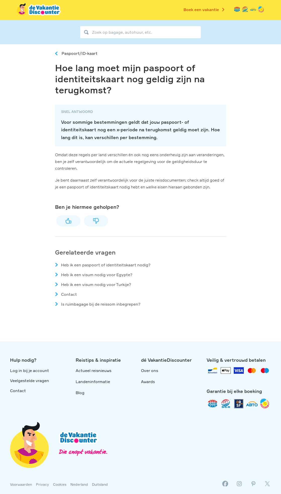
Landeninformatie (93, 381)
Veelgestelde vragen (29, 380)
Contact (69, 294)
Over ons (149, 370)
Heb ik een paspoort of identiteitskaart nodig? (106, 264)
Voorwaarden (21, 484)
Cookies (59, 484)
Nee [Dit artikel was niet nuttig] (96, 220)
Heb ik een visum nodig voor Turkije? (96, 284)
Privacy (42, 484)
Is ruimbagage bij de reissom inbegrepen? (100, 304)
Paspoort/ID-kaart (80, 53)
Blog (80, 392)
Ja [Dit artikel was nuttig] (68, 220)
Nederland (79, 484)
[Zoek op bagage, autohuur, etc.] (140, 32)
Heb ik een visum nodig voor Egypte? (96, 274)
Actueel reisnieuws (93, 370)
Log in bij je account (29, 370)
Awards (148, 381)
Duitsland (100, 484)
